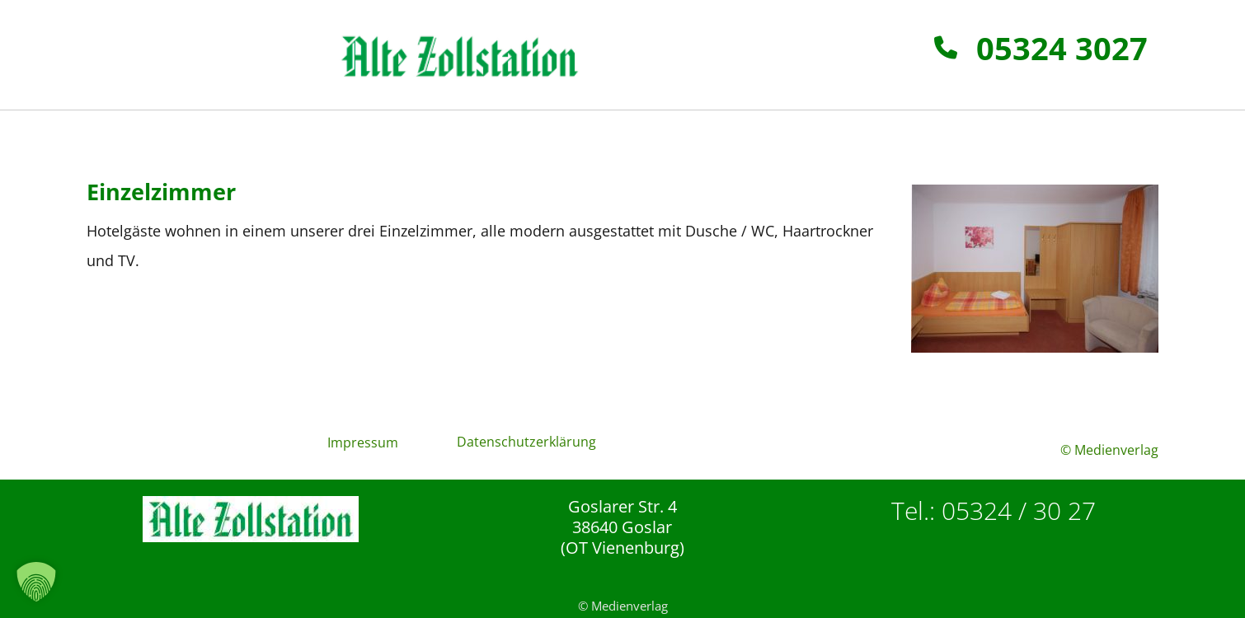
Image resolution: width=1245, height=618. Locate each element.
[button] (36, 581)
